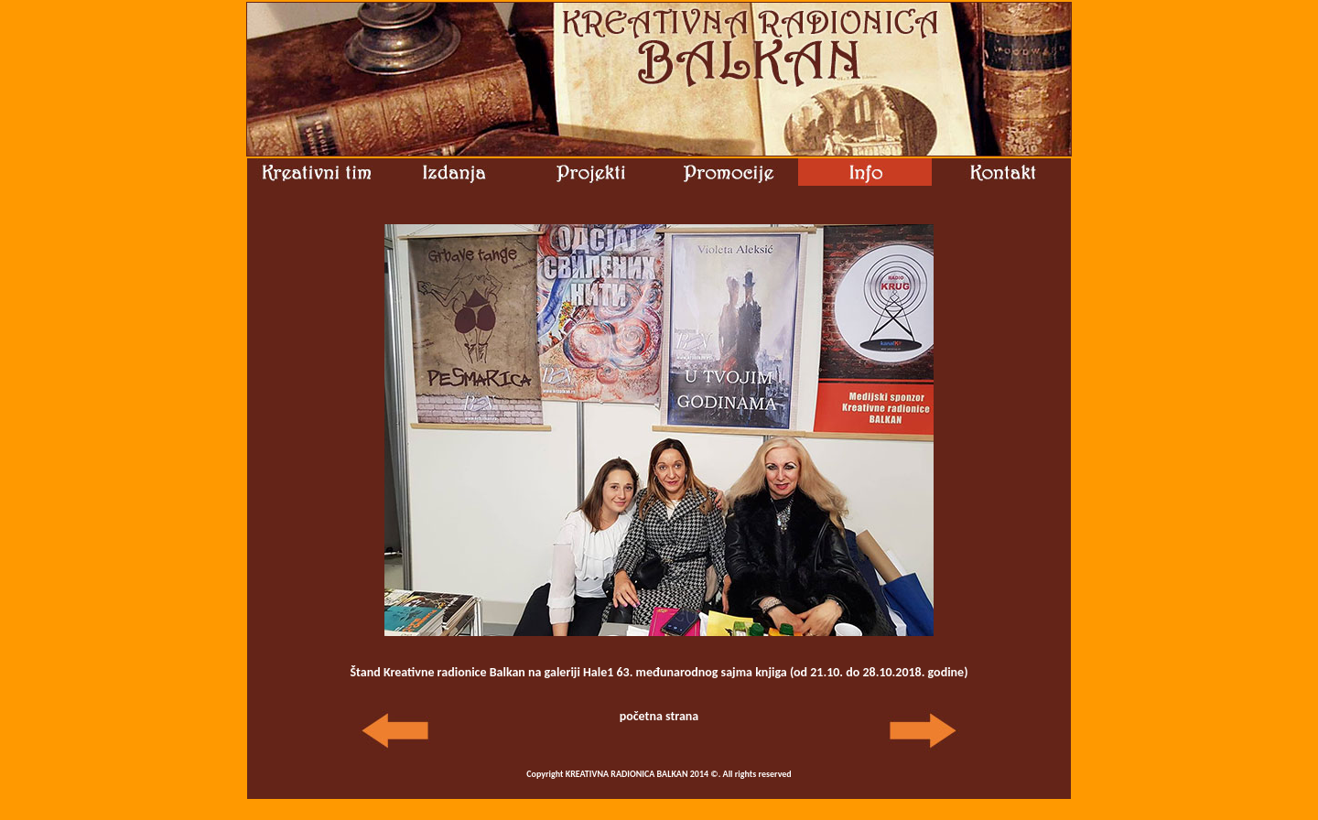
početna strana (659, 716)
